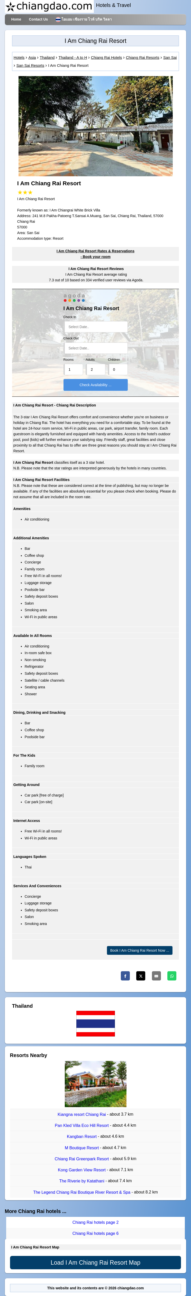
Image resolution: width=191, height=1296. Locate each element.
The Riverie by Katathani (82, 1181)
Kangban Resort (82, 1137)
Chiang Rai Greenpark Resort (82, 1159)
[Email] (156, 975)
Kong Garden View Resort (82, 1170)
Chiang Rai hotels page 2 (95, 1222)
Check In (69, 317)
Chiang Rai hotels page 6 (95, 1233)
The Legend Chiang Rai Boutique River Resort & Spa (82, 1192)
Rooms (68, 360)
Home (16, 19)
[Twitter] (140, 975)
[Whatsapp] (171, 975)
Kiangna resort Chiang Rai (82, 1114)
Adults (90, 360)
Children (114, 360)
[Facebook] (125, 975)
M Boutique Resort (82, 1148)
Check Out (71, 338)
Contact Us (38, 19)
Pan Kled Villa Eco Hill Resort (82, 1125)
